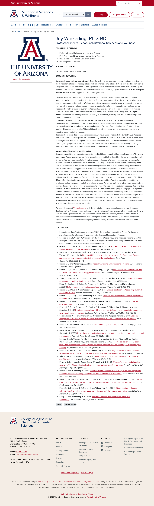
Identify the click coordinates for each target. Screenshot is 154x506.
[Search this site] (126, 3)
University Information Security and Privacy (77, 494)
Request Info (118, 15)
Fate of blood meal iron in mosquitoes (83, 287)
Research (74, 25)
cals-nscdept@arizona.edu (27, 454)
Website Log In (87, 473)
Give (138, 15)
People (26, 25)
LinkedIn (107, 450)
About (13, 25)
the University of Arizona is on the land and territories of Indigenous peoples (68, 481)
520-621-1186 (21, 451)
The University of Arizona (96, 497)
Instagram (108, 446)
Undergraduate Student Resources (88, 444)
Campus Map (84, 456)
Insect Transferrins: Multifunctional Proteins (111, 264)
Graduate (59, 25)
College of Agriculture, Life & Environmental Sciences (133, 441)
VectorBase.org (79, 208)
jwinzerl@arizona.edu (21, 79)
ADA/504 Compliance (70, 473)
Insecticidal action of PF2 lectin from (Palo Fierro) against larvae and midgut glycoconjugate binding (100, 345)
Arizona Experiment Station (132, 452)
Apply (100, 15)
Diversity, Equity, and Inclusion (87, 461)
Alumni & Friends (99, 25)
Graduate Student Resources (85, 450)
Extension (85, 25)
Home (17, 31)
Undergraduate (42, 25)
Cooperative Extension (133, 448)
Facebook (108, 443)
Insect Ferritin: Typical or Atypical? (107, 324)
